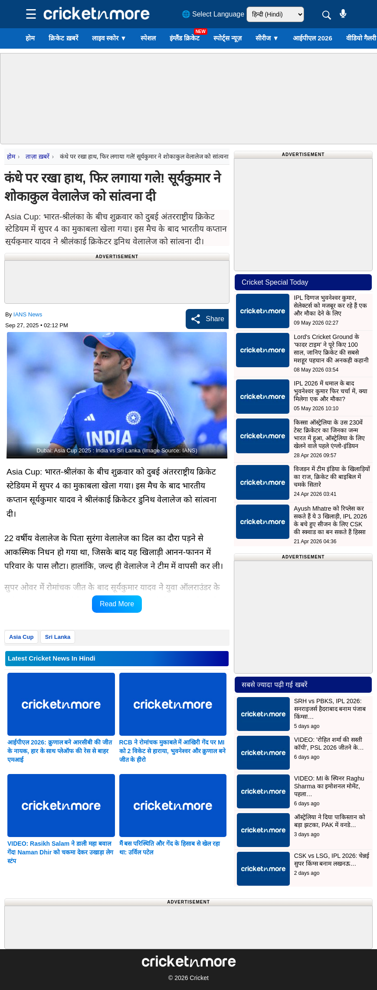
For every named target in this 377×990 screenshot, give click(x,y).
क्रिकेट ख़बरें (63, 38)
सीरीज (267, 38)
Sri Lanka (58, 637)
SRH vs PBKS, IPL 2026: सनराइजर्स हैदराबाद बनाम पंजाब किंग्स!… (330, 709)
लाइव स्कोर (109, 38)
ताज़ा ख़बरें (37, 156)
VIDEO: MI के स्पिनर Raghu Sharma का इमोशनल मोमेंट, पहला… (329, 786)
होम (30, 38)
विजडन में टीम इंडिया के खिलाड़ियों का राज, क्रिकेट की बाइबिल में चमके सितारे (332, 476)
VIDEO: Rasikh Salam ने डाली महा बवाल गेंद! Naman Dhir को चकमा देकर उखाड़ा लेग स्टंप (60, 852)
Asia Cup (21, 637)
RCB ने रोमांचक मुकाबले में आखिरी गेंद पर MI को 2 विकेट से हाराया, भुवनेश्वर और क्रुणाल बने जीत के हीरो (172, 751)
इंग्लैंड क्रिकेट (185, 38)
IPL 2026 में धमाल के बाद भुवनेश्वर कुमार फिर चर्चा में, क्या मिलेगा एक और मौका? (330, 391)
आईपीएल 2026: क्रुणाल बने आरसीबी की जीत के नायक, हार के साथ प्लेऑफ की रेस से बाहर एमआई (59, 751)
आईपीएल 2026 (312, 38)
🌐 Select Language (213, 14)
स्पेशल (148, 38)
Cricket (199, 977)
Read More (117, 604)
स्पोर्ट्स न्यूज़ (227, 38)
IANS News (27, 314)
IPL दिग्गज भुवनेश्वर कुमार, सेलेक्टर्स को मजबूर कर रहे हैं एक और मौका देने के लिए (330, 305)
